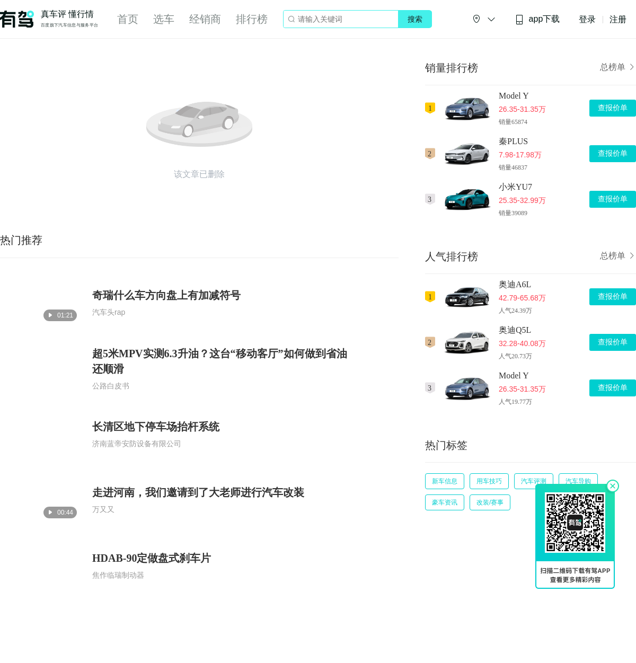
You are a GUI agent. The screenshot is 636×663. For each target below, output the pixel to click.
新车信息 (444, 481)
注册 (618, 19)
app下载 (537, 19)
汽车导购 (578, 481)
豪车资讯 (444, 502)
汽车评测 (533, 481)
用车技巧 (489, 481)
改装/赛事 (490, 502)
